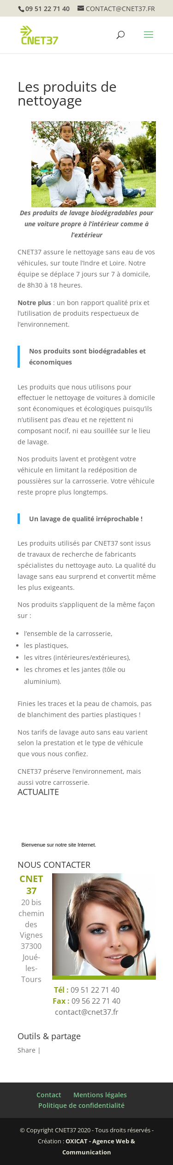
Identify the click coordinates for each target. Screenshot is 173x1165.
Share (27, 1050)
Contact (48, 1094)
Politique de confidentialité (81, 1105)
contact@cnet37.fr (87, 1012)
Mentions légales (100, 1094)
